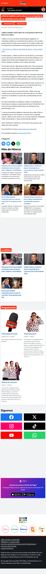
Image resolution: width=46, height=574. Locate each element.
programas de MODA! (24, 133)
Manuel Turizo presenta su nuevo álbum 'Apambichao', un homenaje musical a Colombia (34, 194)
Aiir (29, 563)
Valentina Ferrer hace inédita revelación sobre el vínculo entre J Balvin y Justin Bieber (11, 162)
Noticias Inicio (8, 23)
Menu (4, 3)
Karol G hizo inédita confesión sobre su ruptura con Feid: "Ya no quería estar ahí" (11, 194)
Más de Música (21, 23)
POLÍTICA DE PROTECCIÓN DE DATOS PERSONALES (18, 544)
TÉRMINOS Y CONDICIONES (10, 542)
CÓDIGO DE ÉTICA (7, 548)
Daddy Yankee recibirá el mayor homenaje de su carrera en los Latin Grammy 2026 (34, 163)
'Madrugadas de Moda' (14, 10)
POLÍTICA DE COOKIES (8, 546)
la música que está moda (28, 129)
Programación (8, 307)
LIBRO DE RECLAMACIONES (10, 540)
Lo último (6, 250)
